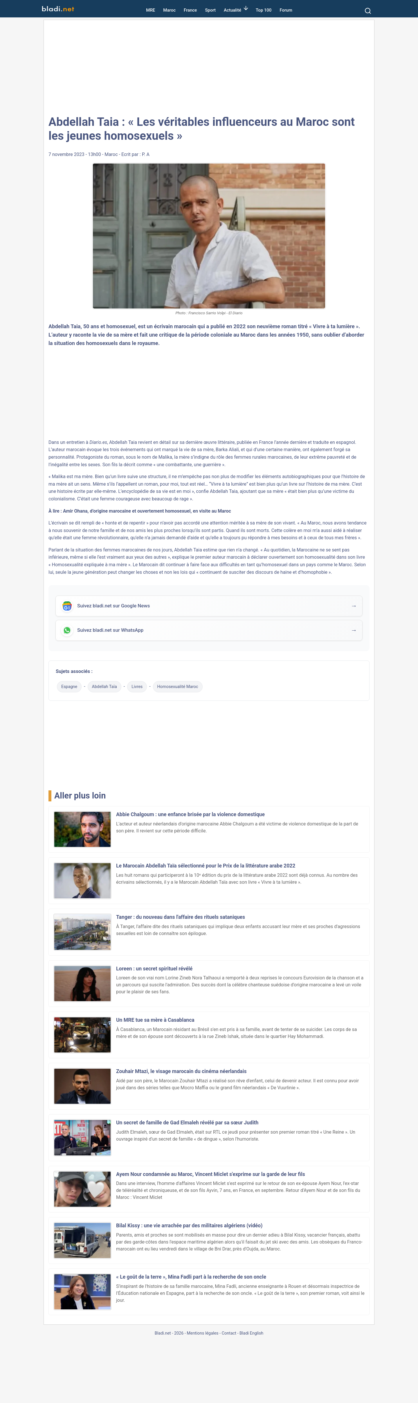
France (190, 10)
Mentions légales (202, 1333)
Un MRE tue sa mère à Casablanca (155, 1020)
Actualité (232, 10)
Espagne (69, 686)
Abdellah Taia (64, 326)
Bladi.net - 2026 (169, 1333)
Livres (137, 686)
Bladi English (251, 1333)
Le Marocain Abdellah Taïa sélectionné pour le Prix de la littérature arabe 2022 (205, 866)
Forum (286, 10)
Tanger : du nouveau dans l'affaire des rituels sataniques (180, 917)
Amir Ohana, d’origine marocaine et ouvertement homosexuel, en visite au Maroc (147, 511)
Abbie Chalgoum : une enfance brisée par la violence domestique (190, 814)
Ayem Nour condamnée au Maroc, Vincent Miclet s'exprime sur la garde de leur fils (210, 1174)
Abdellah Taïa (104, 686)
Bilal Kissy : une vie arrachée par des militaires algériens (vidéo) (189, 1225)
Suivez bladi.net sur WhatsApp (110, 630)
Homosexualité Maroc (177, 686)
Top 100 (263, 10)
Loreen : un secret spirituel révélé (154, 969)
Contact (229, 1333)
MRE (150, 10)
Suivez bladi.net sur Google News (113, 606)
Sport (210, 10)
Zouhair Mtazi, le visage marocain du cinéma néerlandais (181, 1071)
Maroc (169, 10)
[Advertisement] (209, 66)
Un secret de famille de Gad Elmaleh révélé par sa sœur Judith (187, 1123)
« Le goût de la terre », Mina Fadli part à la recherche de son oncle (191, 1277)
